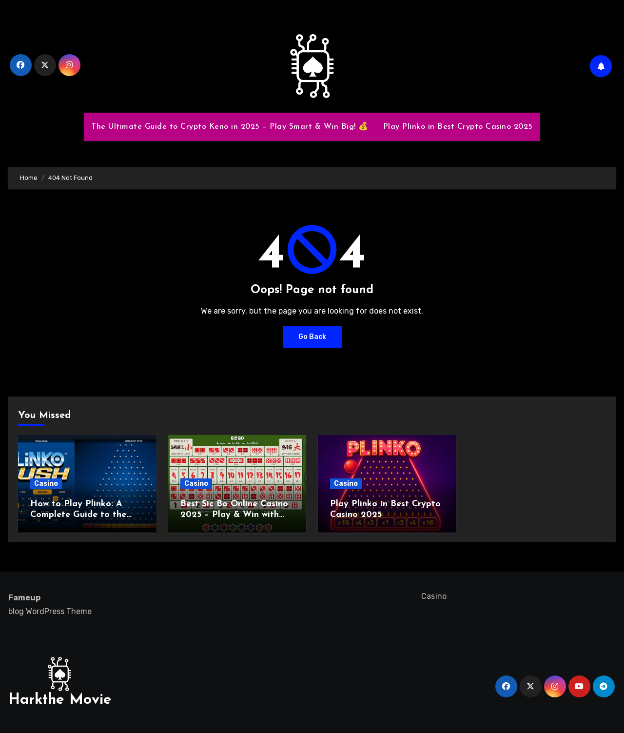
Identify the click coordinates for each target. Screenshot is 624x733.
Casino (46, 483)
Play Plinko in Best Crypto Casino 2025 (458, 127)
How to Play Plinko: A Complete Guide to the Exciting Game (78, 514)
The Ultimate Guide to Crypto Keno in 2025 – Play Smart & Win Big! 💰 (230, 127)
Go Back (312, 337)
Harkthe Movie (60, 700)
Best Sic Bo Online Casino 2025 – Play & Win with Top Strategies (234, 514)
